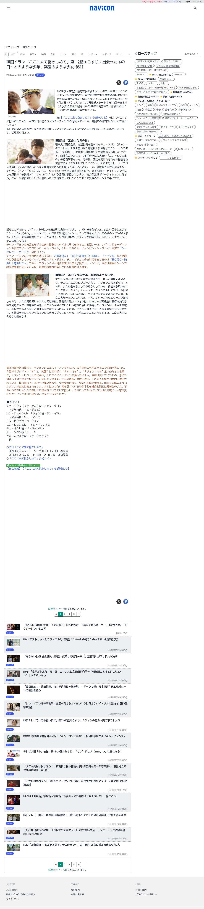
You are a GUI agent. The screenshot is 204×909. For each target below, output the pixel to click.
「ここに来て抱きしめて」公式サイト (30, 458)
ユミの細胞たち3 (145, 123)
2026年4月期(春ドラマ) (148, 61)
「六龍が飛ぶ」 (60, 256)
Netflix (141, 74)
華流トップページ (146, 136)
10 (87, 614)
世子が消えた (184, 110)
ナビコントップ (11, 47)
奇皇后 (148, 110)
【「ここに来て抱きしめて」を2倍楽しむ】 (84, 117)
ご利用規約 (141, 890)
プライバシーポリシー (146, 894)
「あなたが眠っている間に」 (85, 256)
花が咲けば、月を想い (148, 114)
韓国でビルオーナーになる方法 (180, 118)
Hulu (164, 83)
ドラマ (33, 54)
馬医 (182, 105)
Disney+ (179, 74)
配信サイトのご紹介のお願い (20, 894)
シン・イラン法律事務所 (149, 118)
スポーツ (106, 54)
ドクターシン (167, 127)
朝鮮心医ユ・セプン (166, 105)
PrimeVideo (166, 79)
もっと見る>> (170, 158)
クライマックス (186, 127)
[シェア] (125, 82)
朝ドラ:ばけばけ (172, 61)
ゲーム (119, 54)
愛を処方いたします (146, 127)
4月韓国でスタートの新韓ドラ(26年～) (156, 88)
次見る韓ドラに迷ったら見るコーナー (155, 149)
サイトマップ (12, 899)
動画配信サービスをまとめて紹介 (153, 153)
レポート (92, 54)
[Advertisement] (102, 28)
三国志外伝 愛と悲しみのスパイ (175, 136)
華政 (150, 105)
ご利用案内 (11, 890)
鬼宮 (139, 110)
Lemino (152, 83)
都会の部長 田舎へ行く (148, 131)
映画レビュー (184, 149)
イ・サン (193, 105)
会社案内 (75, 890)
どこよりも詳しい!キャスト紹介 (154, 101)
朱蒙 (158, 110)
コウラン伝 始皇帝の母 (174, 140)
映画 (43, 54)
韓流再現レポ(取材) (183, 92)
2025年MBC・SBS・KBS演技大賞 (151, 70)
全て (13, 54)
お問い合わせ (77, 894)
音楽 (74, 54)
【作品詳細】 (13, 468)
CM (82, 54)
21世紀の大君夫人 (171, 114)
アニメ (63, 54)
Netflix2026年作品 (161, 75)
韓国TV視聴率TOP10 (172, 97)
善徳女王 (169, 110)
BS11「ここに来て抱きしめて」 (26, 447)
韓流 (22, 54)
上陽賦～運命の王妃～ (148, 140)
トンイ (140, 105)
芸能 (53, 54)
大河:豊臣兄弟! (144, 66)
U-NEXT (140, 83)
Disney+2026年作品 (147, 79)
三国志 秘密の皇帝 (146, 145)
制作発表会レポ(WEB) (148, 97)
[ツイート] (118, 82)
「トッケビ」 (109, 256)
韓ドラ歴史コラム (188, 88)
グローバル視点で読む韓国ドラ (152, 92)
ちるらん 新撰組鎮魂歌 (167, 66)
